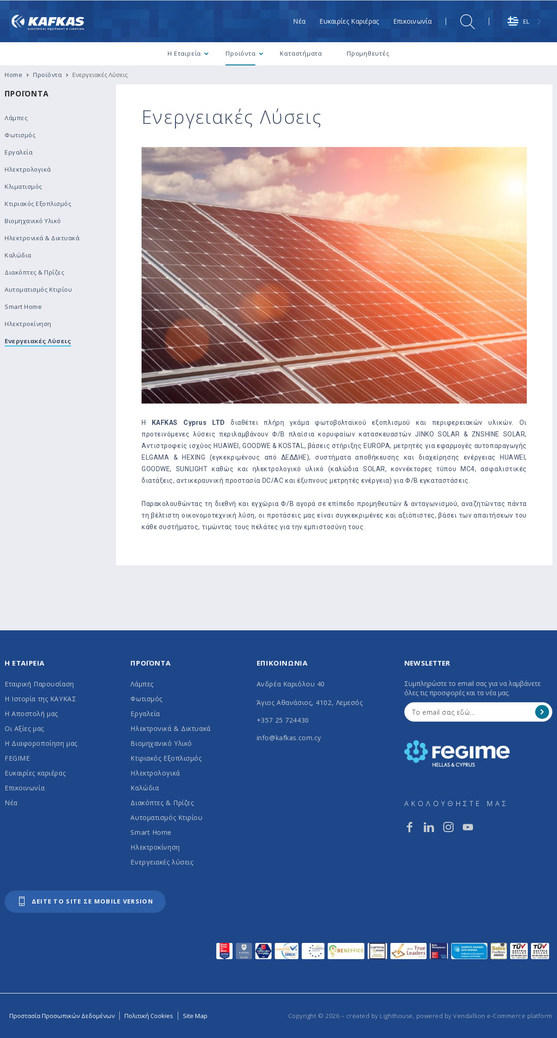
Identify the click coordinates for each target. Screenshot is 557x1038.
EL (518, 21)
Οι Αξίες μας (24, 728)
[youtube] (468, 827)
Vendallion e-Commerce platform (502, 1016)
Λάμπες (141, 683)
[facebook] (409, 827)
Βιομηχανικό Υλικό (161, 743)
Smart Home (151, 832)
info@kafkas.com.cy (289, 737)
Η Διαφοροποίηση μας (41, 743)
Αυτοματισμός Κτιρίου (166, 817)
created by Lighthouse (379, 1016)
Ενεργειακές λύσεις (161, 862)
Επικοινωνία (25, 787)
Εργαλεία (145, 713)
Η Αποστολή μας (31, 713)
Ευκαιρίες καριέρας (35, 773)
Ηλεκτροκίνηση (155, 847)
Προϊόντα (27, 94)
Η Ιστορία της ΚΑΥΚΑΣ (40, 698)
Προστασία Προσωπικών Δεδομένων (62, 1016)
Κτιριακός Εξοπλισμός (165, 758)
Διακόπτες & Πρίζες (162, 802)
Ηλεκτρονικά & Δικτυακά (170, 728)
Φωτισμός (146, 698)
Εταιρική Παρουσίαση (39, 683)
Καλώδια (144, 787)
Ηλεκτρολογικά (155, 773)
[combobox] (525, 21)
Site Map (195, 1016)
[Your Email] (471, 712)
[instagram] (448, 827)
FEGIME (17, 758)
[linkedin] (429, 827)
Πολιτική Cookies (148, 1016)
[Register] (542, 712)
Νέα (11, 802)
